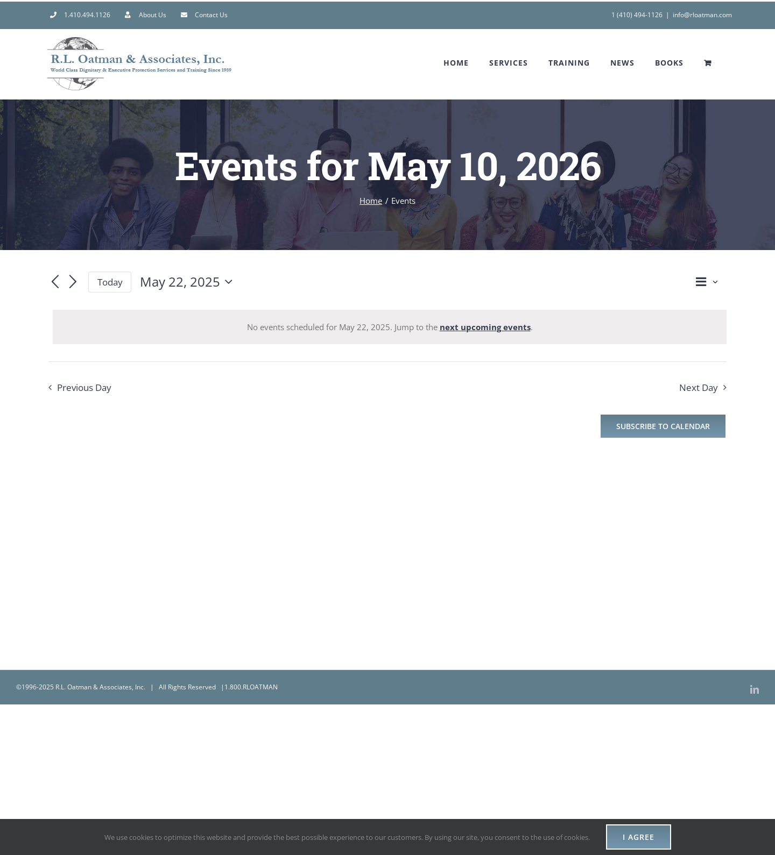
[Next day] (73, 282)
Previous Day (84, 387)
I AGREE (638, 837)
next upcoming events (485, 327)
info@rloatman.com (702, 14)
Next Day (698, 387)
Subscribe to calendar (663, 426)
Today (110, 282)
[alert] (390, 327)
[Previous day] (54, 282)
